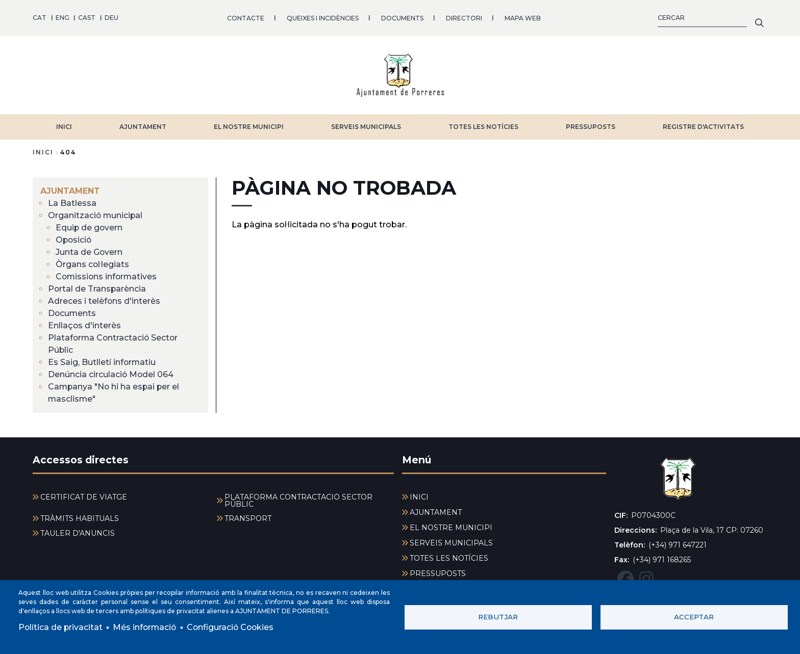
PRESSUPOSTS (590, 126)
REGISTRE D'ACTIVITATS (703, 126)
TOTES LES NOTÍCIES (483, 126)
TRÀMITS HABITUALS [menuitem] (79, 518)
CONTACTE (245, 17)
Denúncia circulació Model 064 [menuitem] (111, 374)
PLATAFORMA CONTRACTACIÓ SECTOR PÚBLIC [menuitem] (298, 500)
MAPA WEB (523, 17)
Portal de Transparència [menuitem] (97, 288)
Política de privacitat (61, 627)
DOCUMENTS (402, 17)
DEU (111, 17)
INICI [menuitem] (419, 497)
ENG (62, 17)
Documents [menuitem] (72, 313)
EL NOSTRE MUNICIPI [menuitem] (451, 527)
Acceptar (694, 617)
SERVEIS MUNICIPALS (366, 126)
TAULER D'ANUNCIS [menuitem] (77, 533)
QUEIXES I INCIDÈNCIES (323, 17)
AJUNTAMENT (142, 126)
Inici (43, 151)
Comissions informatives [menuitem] (107, 276)
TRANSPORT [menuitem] (247, 518)
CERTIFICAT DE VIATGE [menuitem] (83, 497)
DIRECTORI (464, 17)
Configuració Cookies (233, 627)
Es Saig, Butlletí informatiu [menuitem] (102, 362)
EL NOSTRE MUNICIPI (249, 126)
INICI (64, 126)
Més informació (146, 627)
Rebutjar (498, 617)
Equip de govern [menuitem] (89, 227)
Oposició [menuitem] (74, 239)
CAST (86, 17)
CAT (39, 17)
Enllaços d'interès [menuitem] (84, 325)
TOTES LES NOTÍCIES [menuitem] (449, 558)
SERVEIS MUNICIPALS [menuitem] (451, 542)
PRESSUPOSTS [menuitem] (438, 573)
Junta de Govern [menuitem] (89, 251)
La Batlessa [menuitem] (72, 202)
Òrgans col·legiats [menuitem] (93, 264)
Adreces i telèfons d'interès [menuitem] (104, 300)
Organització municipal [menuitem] (96, 215)
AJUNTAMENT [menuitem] (70, 190)
